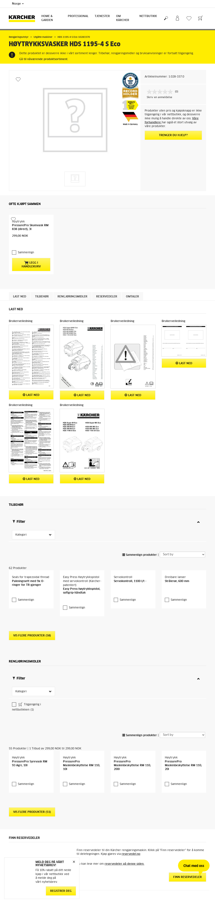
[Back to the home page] (23, 18)
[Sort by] (182, 554)
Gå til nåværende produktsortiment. (43, 59)
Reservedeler (106, 296)
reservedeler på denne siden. (124, 864)
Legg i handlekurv (31, 264)
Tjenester (102, 16)
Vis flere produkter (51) (32, 812)
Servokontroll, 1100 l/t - (130, 581)
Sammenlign (26, 252)
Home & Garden (47, 18)
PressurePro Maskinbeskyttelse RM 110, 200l (132, 765)
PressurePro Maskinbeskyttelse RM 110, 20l (183, 765)
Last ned (19, 296)
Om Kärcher (122, 18)
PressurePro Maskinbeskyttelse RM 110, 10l (81, 765)
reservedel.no (131, 854)
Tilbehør (42, 296)
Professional (78, 16)
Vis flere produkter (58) (32, 635)
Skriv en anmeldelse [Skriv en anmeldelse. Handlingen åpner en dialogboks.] (159, 97)
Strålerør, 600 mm (177, 581)
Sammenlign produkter (139, 555)
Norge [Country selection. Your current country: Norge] (18, 3)
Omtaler (132, 296)
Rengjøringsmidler (72, 296)
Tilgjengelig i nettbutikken (26, 707)
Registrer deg (61, 891)
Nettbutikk (148, 16)
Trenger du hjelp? (173, 135)
